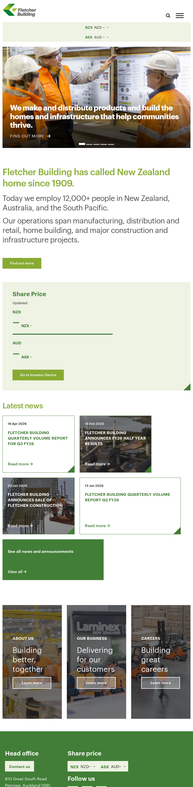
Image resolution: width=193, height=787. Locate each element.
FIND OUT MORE (30, 135)
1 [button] (82, 144)
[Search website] (168, 15)
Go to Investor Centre (38, 374)
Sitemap (181, 779)
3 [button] (96, 144)
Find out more (22, 262)
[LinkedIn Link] (87, 745)
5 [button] (111, 144)
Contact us (19, 720)
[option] (96, 94)
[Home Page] (21, 10)
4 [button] (104, 144)
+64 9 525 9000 (20, 756)
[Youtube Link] (101, 745)
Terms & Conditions (114, 779)
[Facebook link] (73, 745)
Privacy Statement (152, 779)
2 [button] (89, 144)
